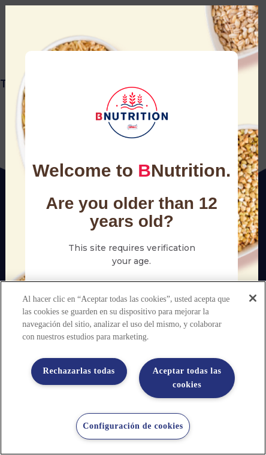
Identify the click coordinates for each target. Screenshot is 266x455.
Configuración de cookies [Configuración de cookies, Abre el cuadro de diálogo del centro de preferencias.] (133, 425)
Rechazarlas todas (79, 370)
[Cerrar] (253, 298)
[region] (133, 368)
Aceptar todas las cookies (187, 377)
